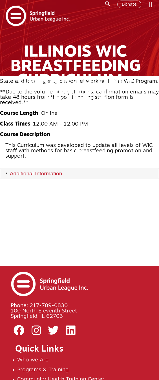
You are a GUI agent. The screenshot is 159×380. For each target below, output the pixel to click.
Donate (129, 4)
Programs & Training (43, 370)
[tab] (79, 173)
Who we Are (32, 360)
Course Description (25, 135)
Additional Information (36, 173)
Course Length (19, 113)
